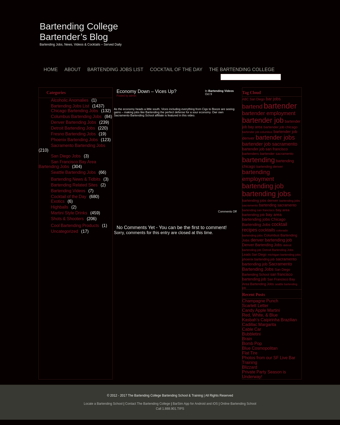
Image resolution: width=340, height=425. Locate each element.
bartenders (250, 154)
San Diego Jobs (66, 156)
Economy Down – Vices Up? (147, 91)
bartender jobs (275, 137)
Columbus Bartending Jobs (76, 116)
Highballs (59, 207)
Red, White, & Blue (260, 315)
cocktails (266, 230)
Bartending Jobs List (115, 69)
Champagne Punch (260, 301)
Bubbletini (251, 334)
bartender (280, 105)
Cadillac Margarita (259, 324)
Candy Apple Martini (261, 310)
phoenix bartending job (258, 259)
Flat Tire (250, 353)
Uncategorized (64, 231)
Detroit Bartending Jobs (73, 128)
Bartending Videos (68, 191)
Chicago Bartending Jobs (74, 110)
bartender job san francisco (265, 149)
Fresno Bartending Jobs (73, 134)
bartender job (263, 120)
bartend (252, 106)
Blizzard (249, 367)
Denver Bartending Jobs (73, 122)
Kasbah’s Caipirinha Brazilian (269, 320)
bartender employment (268, 113)
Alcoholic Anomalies (69, 100)
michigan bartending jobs (284, 254)
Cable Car (251, 329)
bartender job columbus (257, 132)
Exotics (58, 201)
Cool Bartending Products (75, 225)
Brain (247, 339)
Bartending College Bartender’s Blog (79, 31)
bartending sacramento (278, 205)
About (73, 69)
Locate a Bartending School (103, 404)
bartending (258, 160)
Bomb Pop (252, 343)
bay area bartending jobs (262, 216)
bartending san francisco (258, 210)
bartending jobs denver (260, 200)
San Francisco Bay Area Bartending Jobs (67, 164)
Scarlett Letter (255, 305)
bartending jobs (266, 194)
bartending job (263, 186)
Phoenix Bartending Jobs (74, 139)
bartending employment (258, 175)
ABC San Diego (253, 99)
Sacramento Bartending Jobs (78, 145)
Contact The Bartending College (147, 404)
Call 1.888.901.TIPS (170, 409)
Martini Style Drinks (69, 213)
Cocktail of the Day (176, 69)
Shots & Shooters (67, 218)
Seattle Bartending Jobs (73, 172)
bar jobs (273, 99)
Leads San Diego (254, 254)
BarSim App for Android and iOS (195, 404)
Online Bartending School (238, 404)
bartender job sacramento (269, 144)
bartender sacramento (276, 154)
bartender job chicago (280, 127)
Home (51, 69)
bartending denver (269, 167)
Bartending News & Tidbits (76, 179)
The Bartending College (242, 69)
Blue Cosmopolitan (260, 348)
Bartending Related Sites (74, 185)
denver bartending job (271, 240)
